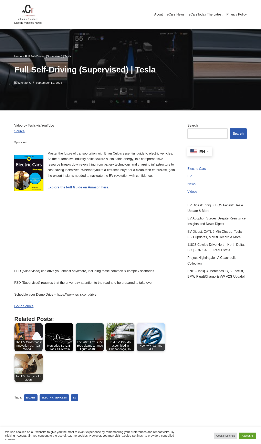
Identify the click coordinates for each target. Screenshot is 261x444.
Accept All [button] (247, 435)
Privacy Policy (236, 14)
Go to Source (23, 306)
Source (19, 131)
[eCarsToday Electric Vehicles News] (28, 14)
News (191, 184)
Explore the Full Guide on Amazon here (78, 187)
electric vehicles (54, 397)
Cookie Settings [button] (225, 435)
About (158, 14)
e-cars (30, 397)
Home (18, 56)
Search (192, 125)
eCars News (176, 14)
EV (189, 176)
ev (74, 397)
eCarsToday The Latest (205, 14)
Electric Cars (196, 168)
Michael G (24, 82)
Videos (192, 191)
